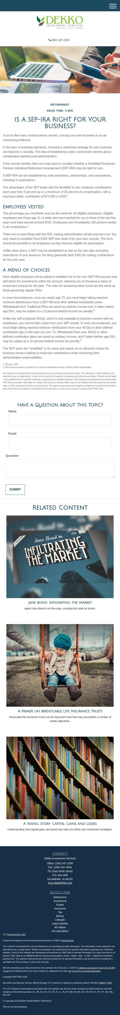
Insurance (60, 908)
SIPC (109, 983)
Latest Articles (60, 923)
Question (12, 455)
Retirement (60, 897)
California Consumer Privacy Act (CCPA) (96, 968)
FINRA (102, 983)
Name (12, 411)
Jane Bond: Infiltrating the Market (60, 603)
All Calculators (60, 931)
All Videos (60, 927)
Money (60, 916)
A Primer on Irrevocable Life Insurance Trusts (60, 711)
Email (12, 433)
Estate (60, 904)
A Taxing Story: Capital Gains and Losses (60, 824)
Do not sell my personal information (84, 971)
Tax (60, 912)
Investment (60, 900)
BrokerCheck (68, 940)
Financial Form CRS (16, 934)
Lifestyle (60, 919)
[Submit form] (15, 489)
